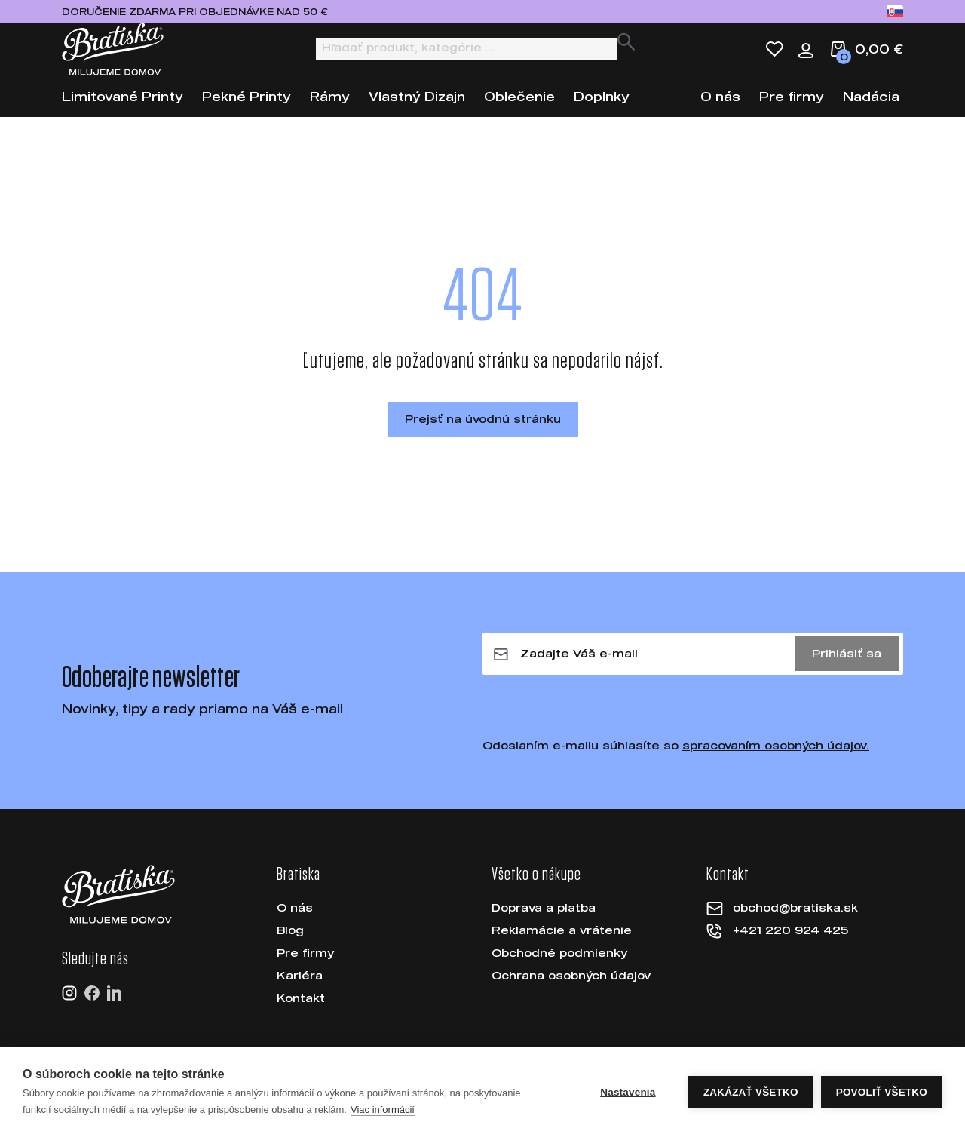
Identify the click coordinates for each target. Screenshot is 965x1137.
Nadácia (871, 110)
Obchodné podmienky (559, 966)
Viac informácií (383, 1116)
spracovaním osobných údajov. (775, 758)
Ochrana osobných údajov (571, 988)
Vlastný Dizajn (417, 110)
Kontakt (301, 1011)
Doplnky (602, 110)
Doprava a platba (544, 921)
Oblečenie (519, 110)
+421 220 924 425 (790, 943)
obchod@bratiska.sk (795, 921)
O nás (720, 110)
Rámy (330, 110)
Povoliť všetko (881, 1099)
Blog (290, 943)
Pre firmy (791, 110)
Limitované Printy (122, 110)
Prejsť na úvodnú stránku (483, 432)
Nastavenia (627, 1099)
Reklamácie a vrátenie (562, 943)
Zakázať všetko (750, 1099)
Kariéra (300, 988)
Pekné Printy (246, 110)
